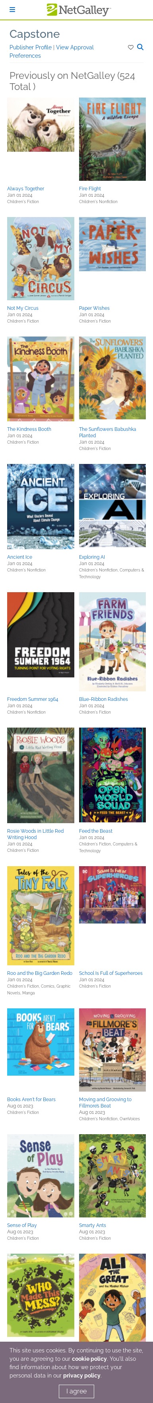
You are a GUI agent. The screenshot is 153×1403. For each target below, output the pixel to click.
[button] (131, 47)
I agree (76, 1391)
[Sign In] (12, 10)
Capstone (35, 34)
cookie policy (89, 1359)
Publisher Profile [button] (31, 47)
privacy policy (82, 1375)
